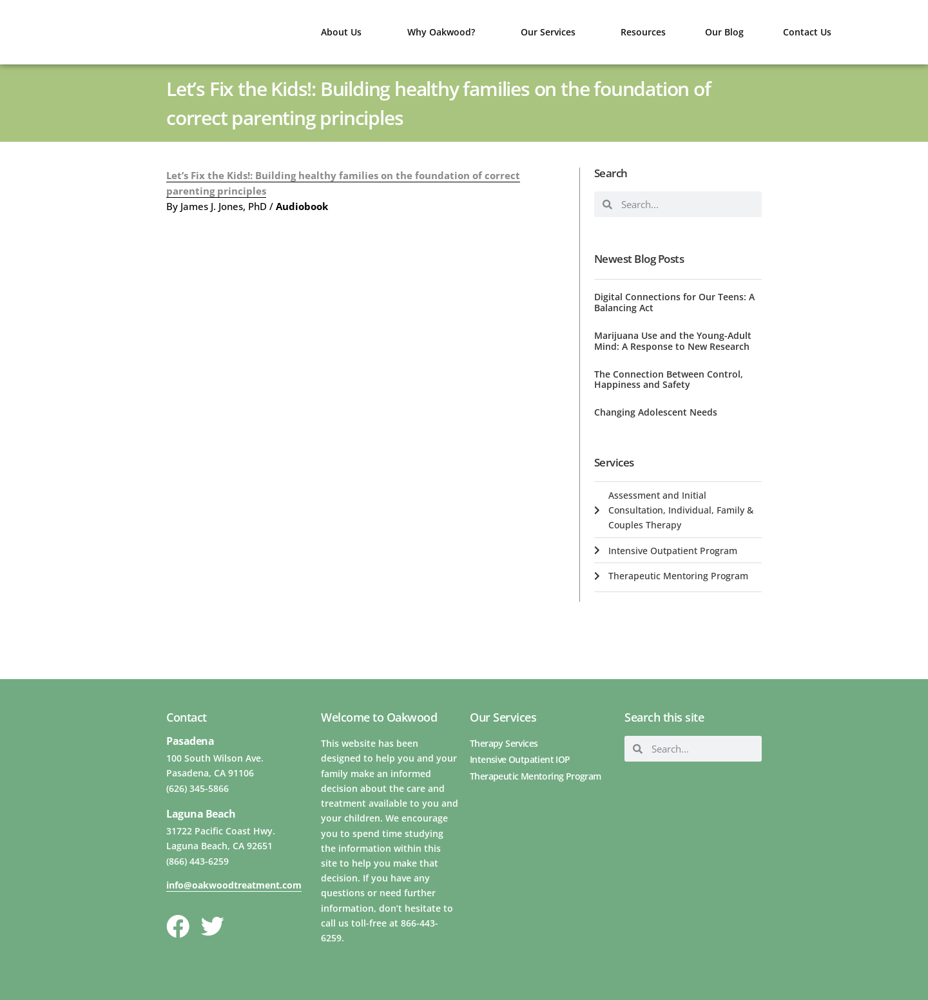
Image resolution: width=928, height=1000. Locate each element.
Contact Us (807, 32)
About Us (344, 32)
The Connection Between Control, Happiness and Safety (668, 379)
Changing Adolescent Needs (655, 412)
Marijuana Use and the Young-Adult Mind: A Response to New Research (672, 340)
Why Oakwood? (444, 32)
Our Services (551, 32)
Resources (643, 32)
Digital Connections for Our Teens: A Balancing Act (674, 302)
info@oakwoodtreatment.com (234, 885)
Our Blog (724, 32)
